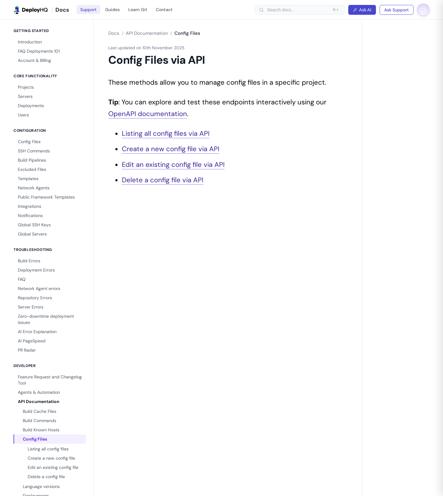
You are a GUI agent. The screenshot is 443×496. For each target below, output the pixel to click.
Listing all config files (48, 449)
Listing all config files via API (166, 133)
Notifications (30, 215)
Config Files (29, 141)
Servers (25, 96)
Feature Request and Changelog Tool (50, 380)
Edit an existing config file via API (173, 164)
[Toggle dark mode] (423, 10)
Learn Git (137, 9)
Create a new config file (51, 458)
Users (23, 115)
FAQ (22, 279)
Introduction (30, 42)
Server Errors (30, 307)
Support (88, 9)
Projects (26, 87)
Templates (28, 178)
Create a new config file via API (170, 148)
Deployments (31, 105)
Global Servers (32, 234)
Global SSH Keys (34, 225)
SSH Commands (34, 151)
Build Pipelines (32, 160)
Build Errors (29, 261)
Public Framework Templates (46, 197)
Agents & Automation (39, 392)
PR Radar (27, 350)
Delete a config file (46, 476)
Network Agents (34, 188)
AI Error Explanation (37, 331)
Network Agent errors (39, 288)
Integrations (29, 206)
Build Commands (39, 420)
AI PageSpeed (32, 341)
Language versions (41, 486)
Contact (164, 9)
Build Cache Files (39, 411)
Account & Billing (34, 60)
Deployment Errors (36, 270)
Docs (113, 33)
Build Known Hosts (41, 430)
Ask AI (362, 9)
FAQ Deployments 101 (39, 51)
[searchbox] (297, 10)
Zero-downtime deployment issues (46, 319)
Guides (112, 9)
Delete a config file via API (162, 179)
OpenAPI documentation (147, 113)
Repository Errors (35, 297)
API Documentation (38, 401)
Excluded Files (32, 169)
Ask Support (396, 10)
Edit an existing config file (53, 467)
